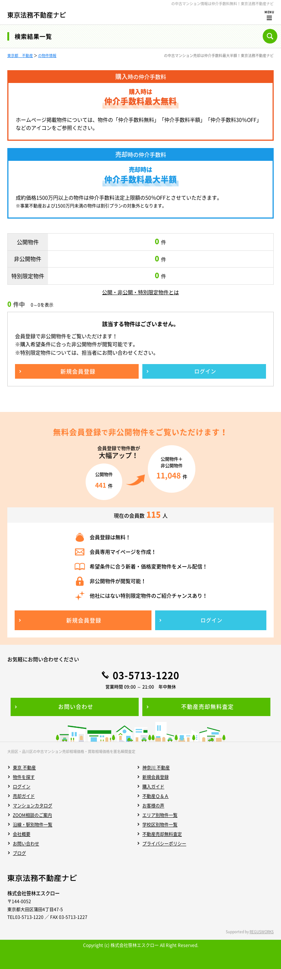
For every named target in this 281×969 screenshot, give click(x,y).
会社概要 (21, 834)
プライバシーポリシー (164, 843)
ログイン (21, 786)
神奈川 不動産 (156, 767)
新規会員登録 (155, 777)
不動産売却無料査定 (162, 834)
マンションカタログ (32, 805)
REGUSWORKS (262, 931)
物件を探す (24, 777)
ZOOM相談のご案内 (32, 815)
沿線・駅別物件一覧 (32, 824)
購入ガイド (153, 786)
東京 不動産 (24, 767)
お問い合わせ (26, 843)
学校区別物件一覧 (159, 824)
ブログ (19, 853)
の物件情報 (47, 55)
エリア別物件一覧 (159, 815)
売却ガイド (24, 796)
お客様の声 (153, 805)
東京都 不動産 (20, 55)
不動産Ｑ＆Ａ (155, 796)
